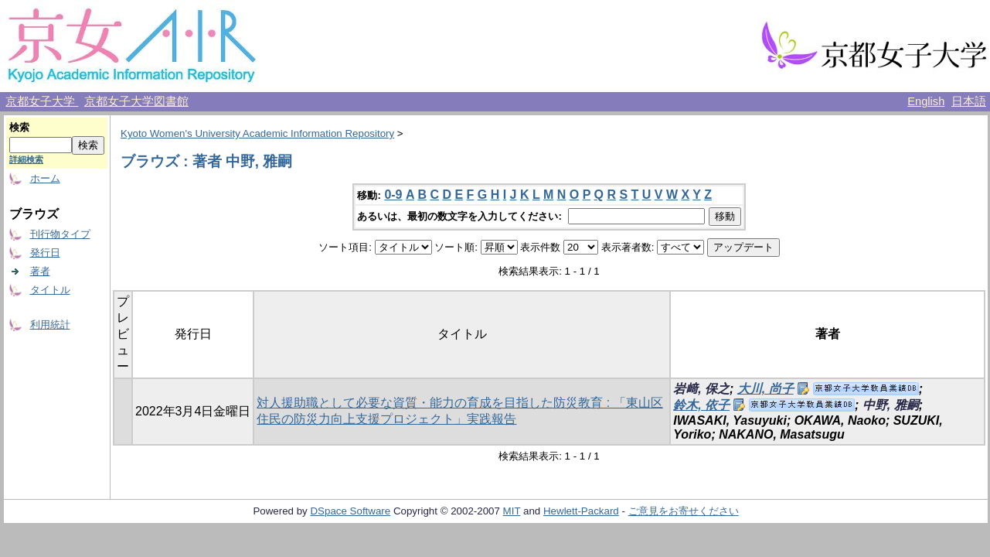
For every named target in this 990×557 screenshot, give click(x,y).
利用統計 (50, 324)
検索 (19, 127)
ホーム (45, 178)
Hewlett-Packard (581, 511)
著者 (40, 271)
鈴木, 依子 (701, 405)
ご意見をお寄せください (683, 511)
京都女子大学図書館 (136, 101)
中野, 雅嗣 (890, 405)
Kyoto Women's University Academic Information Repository (257, 133)
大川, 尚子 (765, 388)
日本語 (968, 101)
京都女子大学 (41, 101)
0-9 (393, 194)
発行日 (45, 252)
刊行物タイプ (60, 234)
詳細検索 (26, 159)
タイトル (50, 290)
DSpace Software (350, 511)
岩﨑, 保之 (701, 388)
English (925, 101)
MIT (512, 511)
